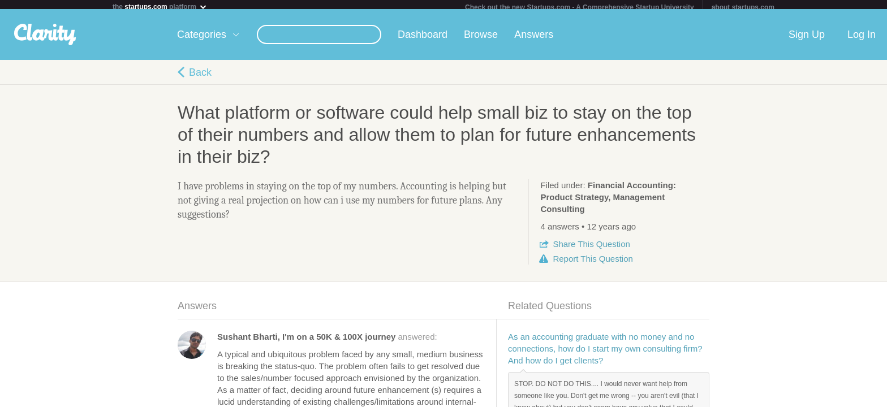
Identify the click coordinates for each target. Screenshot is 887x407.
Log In (861, 39)
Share (591, 248)
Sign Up (807, 39)
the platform (160, 6)
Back (200, 77)
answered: (327, 341)
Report (592, 263)
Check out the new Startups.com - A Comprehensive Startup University (579, 7)
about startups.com (743, 7)
